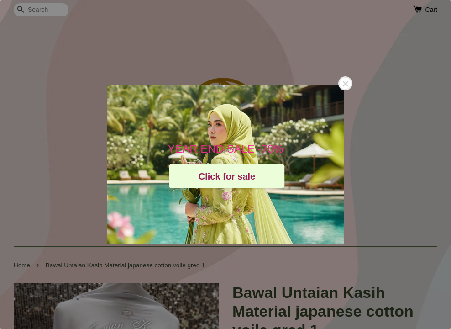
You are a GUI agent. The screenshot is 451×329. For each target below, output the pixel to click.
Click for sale (227, 176)
